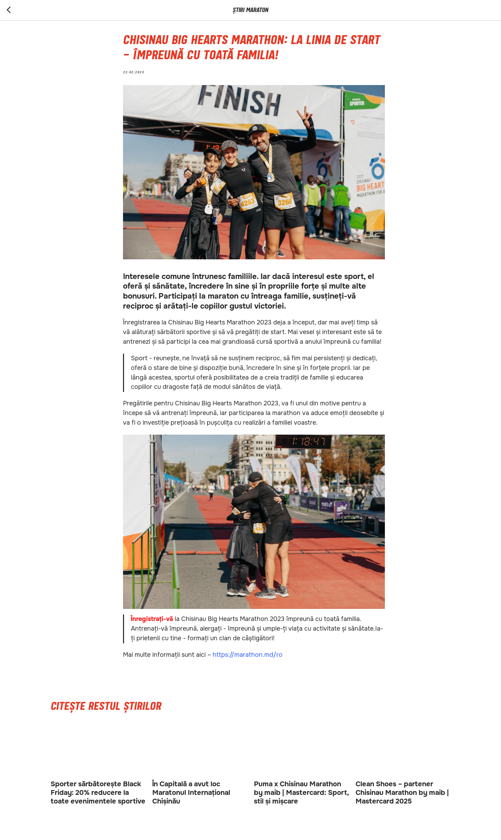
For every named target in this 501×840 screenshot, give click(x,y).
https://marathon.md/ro (248, 654)
